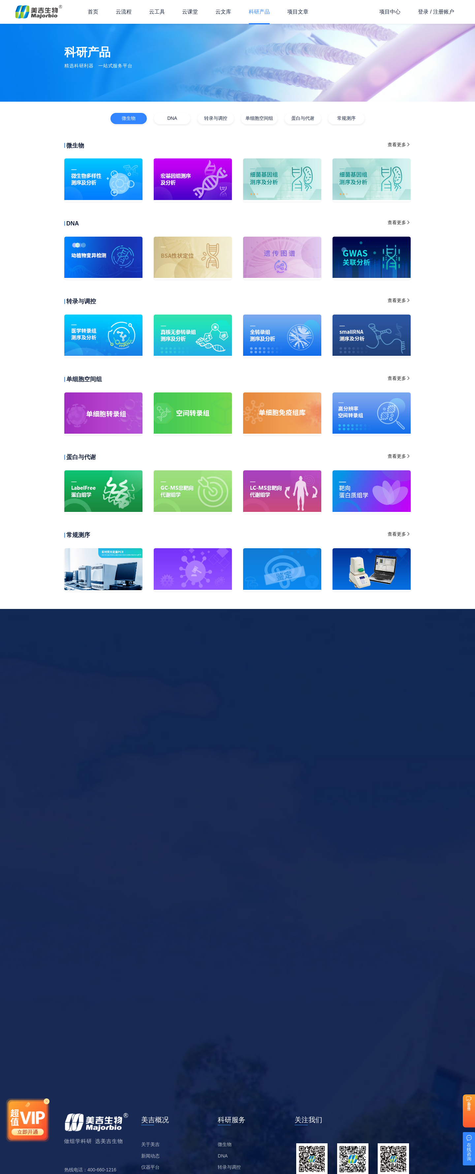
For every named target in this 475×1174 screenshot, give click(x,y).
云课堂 (190, 12)
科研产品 (259, 12)
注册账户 (443, 12)
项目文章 (297, 12)
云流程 (124, 12)
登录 (423, 12)
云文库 (223, 12)
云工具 (157, 12)
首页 (93, 12)
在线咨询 (469, 1151)
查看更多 (399, 144)
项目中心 (389, 12)
